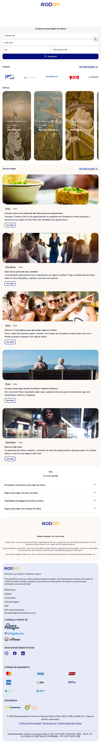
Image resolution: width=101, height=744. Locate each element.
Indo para (8, 43)
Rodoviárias (9, 589)
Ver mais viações (87, 67)
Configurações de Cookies (69, 723)
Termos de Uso (49, 723)
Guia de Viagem (11, 601)
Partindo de (9, 35)
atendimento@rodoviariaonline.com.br (20, 613)
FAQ (6, 605)
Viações (8, 593)
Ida (5, 50)
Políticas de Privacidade (30, 723)
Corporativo (10, 597)
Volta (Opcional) (60, 50)
